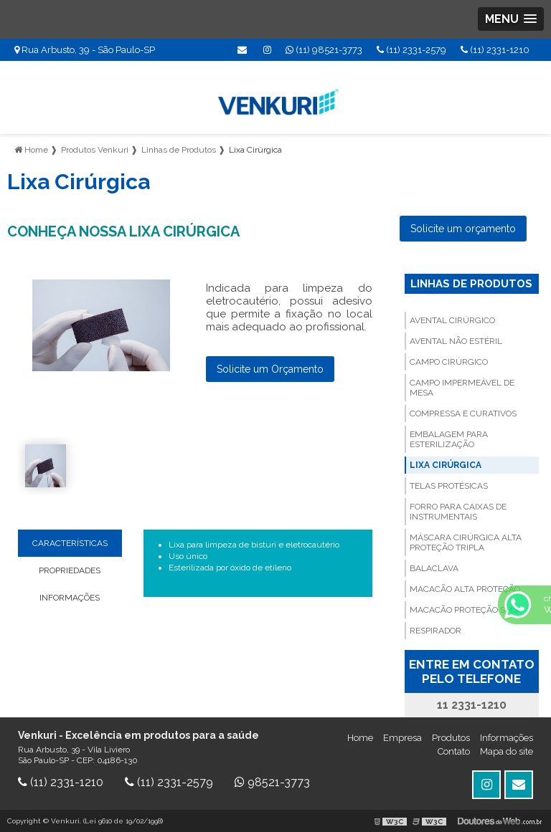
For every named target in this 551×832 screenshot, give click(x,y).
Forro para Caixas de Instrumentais (458, 512)
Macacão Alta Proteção (465, 589)
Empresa (402, 737)
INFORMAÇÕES (69, 598)
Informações (506, 737)
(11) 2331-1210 (495, 49)
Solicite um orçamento (463, 228)
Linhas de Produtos (471, 283)
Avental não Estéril (456, 341)
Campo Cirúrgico (449, 362)
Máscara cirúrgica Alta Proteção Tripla (466, 542)
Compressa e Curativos (463, 413)
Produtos (451, 737)
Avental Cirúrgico (452, 320)
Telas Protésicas (449, 486)
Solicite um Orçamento (270, 369)
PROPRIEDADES (69, 570)
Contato (454, 751)
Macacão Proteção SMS (464, 610)
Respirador (435, 631)
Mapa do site (506, 751)
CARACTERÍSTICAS (70, 543)
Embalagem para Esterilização (449, 439)
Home (360, 737)
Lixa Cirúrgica (445, 465)
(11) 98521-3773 (324, 49)
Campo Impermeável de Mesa (462, 388)
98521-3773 (272, 782)
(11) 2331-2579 (411, 49)
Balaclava (434, 568)
